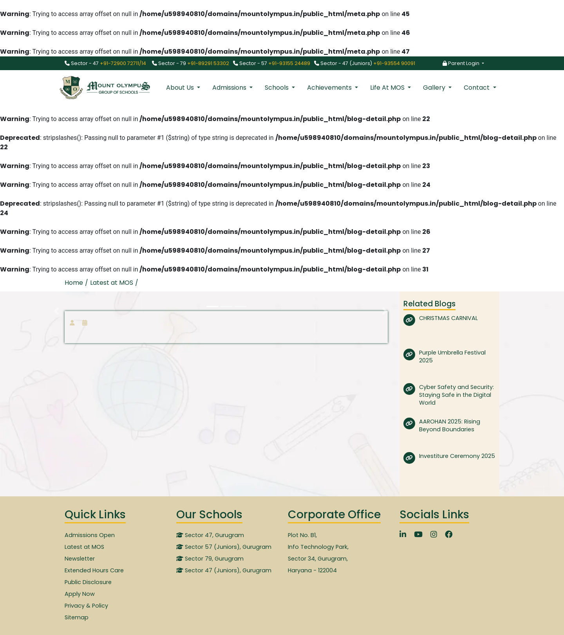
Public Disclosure (88, 582)
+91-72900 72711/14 (123, 63)
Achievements (330, 87)
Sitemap (77, 617)
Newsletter (80, 559)
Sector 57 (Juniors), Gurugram (223, 547)
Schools (277, 87)
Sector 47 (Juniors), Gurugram (223, 570)
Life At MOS (388, 87)
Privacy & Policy (86, 606)
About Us (180, 87)
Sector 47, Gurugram (210, 535)
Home (74, 282)
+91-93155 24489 (289, 63)
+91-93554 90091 (394, 63)
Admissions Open (90, 535)
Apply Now (80, 594)
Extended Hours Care (94, 570)
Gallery (435, 87)
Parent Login (462, 63)
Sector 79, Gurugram (210, 559)
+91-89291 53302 (208, 63)
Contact (477, 87)
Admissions (230, 87)
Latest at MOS (84, 547)
